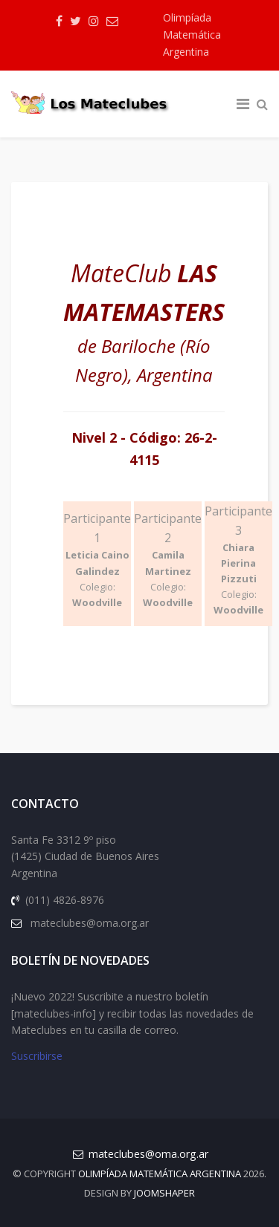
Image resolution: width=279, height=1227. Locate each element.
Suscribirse (36, 1056)
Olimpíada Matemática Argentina (192, 34)
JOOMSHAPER (164, 1193)
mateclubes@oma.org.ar (148, 1154)
